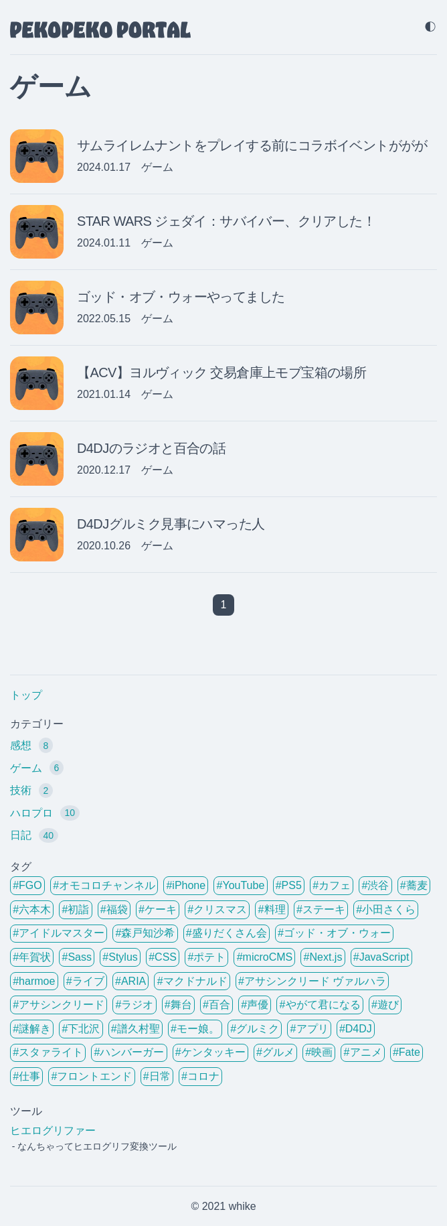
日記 (34, 835)
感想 (31, 745)
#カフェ (331, 885)
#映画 (319, 1052)
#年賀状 (32, 957)
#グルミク (254, 1028)
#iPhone (185, 885)
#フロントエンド (91, 1076)
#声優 (254, 1004)
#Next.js (323, 957)
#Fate (406, 1052)
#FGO (27, 885)
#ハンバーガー (129, 1052)
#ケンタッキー (210, 1052)
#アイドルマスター (58, 933)
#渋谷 (375, 885)
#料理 (272, 909)
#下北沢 (81, 1028)
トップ (26, 695)
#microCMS (265, 957)
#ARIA (130, 981)
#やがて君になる (320, 1004)
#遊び (385, 1004)
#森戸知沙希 (145, 933)
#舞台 (178, 1004)
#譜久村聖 (135, 1028)
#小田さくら (386, 909)
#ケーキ (158, 909)
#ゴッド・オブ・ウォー (334, 933)
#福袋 (114, 909)
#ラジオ (134, 1004)
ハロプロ (45, 812)
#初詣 (75, 909)
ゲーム (37, 767)
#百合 (216, 1004)
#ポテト (206, 957)
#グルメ (275, 1052)
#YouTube (241, 885)
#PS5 (289, 885)
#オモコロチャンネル (104, 885)
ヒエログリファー (53, 1130)
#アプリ (309, 1028)
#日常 (157, 1076)
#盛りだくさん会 (226, 933)
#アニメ (363, 1052)
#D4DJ (355, 1028)
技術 (31, 790)
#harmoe (34, 981)
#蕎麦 (414, 885)
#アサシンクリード (58, 1004)
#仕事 (26, 1076)
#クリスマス (217, 909)
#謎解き (32, 1028)
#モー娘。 (195, 1028)
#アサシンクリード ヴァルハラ (312, 981)
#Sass (76, 957)
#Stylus (119, 957)
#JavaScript (381, 957)
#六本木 (32, 909)
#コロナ (200, 1076)
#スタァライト (48, 1052)
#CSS (163, 957)
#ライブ (85, 981)
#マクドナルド (192, 981)
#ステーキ (320, 909)
